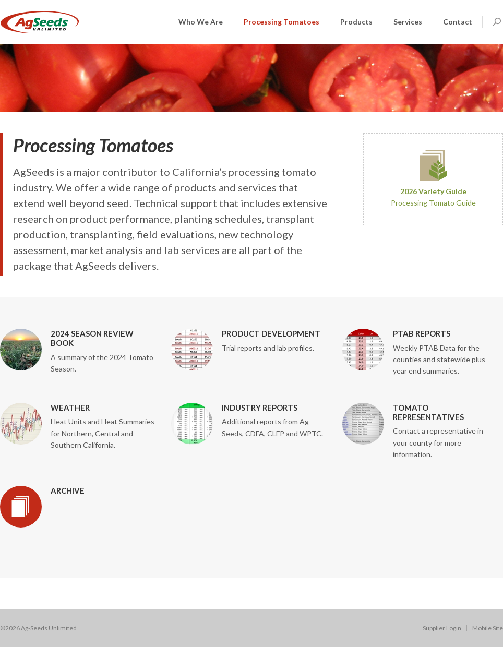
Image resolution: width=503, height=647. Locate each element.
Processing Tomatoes (281, 21)
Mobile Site (487, 628)
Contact (457, 21)
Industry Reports (259, 407)
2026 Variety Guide (433, 191)
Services (407, 21)
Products (356, 21)
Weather (70, 407)
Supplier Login (442, 628)
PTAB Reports (421, 333)
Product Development (271, 333)
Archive (68, 490)
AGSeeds (39, 22)
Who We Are (200, 21)
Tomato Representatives (428, 412)
